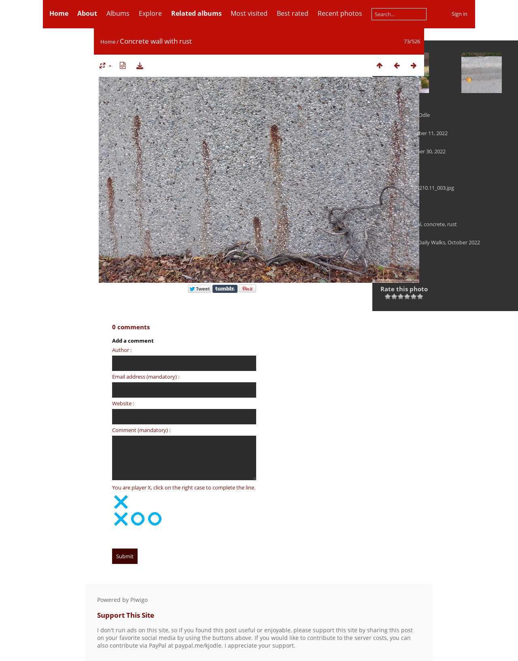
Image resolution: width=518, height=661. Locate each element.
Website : (123, 403)
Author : (122, 350)
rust (452, 224)
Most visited (249, 13)
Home (107, 41)
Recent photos (340, 13)
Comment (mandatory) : (141, 430)
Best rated (292, 13)
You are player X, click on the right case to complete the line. (183, 487)
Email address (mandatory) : (145, 376)
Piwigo (139, 600)
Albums (118, 13)
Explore (150, 13)
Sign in (459, 13)
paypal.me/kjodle (198, 645)
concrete (434, 224)
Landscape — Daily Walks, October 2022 (432, 242)
